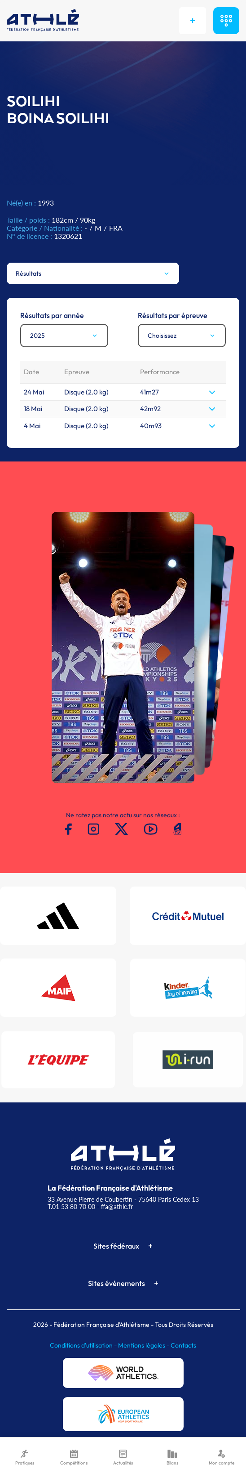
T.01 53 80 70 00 (71, 1206)
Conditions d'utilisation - (84, 1345)
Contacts (183, 1345)
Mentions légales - (144, 1345)
